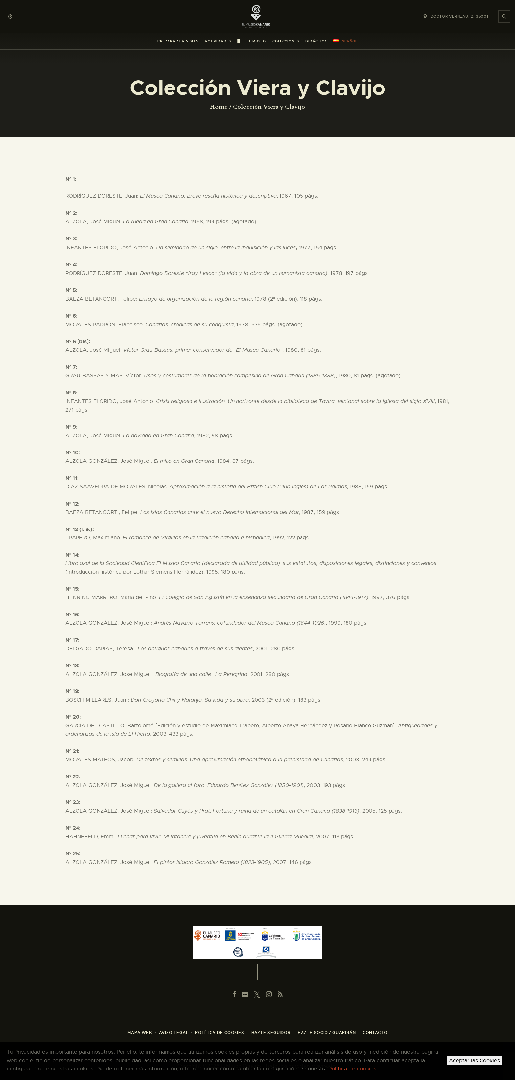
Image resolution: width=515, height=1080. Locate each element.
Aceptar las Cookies (474, 1060)
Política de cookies (352, 1069)
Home (219, 107)
